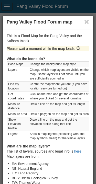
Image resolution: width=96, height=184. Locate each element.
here (77, 151)
